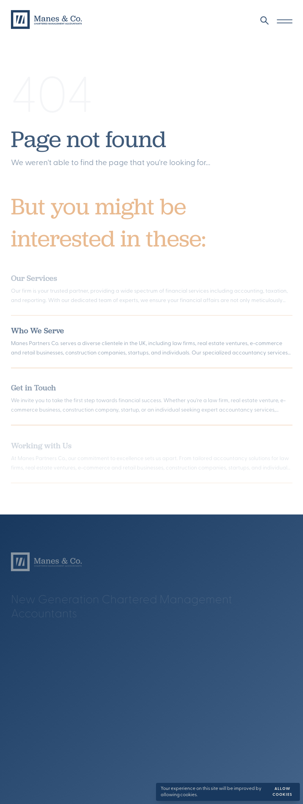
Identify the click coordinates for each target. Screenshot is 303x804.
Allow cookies (282, 792)
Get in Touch (33, 389)
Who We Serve (37, 332)
